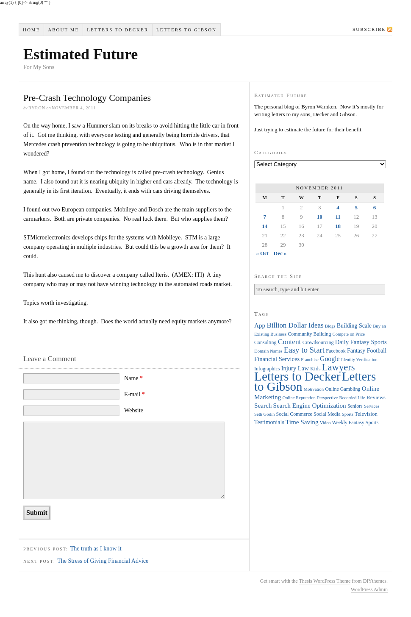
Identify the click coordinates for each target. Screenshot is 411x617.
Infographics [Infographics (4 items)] (267, 369)
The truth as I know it (96, 548)
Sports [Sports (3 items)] (347, 414)
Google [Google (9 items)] (330, 358)
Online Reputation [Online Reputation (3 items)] (299, 397)
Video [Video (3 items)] (325, 422)
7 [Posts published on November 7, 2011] (264, 217)
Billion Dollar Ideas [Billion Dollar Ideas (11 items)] (295, 325)
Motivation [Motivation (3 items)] (314, 389)
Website (133, 410)
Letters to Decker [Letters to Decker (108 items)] (297, 376)
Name (133, 378)
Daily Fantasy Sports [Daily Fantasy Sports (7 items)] (361, 342)
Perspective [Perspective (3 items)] (327, 397)
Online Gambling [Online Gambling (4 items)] (342, 389)
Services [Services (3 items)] (371, 406)
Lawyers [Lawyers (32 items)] (338, 367)
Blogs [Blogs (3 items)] (330, 326)
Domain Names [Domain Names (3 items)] (268, 351)
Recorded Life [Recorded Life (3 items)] (352, 397)
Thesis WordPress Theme (324, 581)
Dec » (280, 253)
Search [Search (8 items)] (263, 405)
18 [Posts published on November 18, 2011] (338, 226)
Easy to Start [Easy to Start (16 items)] (304, 349)
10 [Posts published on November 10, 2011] (319, 217)
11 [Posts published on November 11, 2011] (337, 217)
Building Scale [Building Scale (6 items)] (354, 325)
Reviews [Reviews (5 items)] (376, 397)
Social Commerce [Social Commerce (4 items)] (294, 414)
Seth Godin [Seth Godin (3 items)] (264, 414)
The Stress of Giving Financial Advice (102, 561)
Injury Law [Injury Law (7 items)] (295, 368)
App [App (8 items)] (259, 325)
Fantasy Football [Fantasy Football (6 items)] (366, 350)
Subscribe (369, 29)
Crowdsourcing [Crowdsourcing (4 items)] (318, 342)
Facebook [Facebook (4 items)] (335, 351)
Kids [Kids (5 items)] (315, 368)
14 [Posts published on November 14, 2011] (264, 226)
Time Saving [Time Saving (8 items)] (302, 421)
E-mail (134, 394)
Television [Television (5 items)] (366, 414)
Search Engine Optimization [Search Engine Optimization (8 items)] (309, 405)
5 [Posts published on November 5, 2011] (356, 207)
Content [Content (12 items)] (289, 342)
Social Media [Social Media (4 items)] (327, 414)
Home (31, 29)
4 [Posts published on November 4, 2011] (337, 207)
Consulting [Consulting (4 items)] (265, 342)
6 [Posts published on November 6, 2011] (374, 207)
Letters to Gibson (186, 29)
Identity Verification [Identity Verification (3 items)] (359, 359)
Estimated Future (80, 54)
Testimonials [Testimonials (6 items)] (269, 422)
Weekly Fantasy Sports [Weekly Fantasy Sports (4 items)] (355, 422)
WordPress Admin (369, 589)
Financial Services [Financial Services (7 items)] (277, 359)
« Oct (262, 253)
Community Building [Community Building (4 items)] (309, 334)
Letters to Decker (117, 29)
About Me (63, 29)
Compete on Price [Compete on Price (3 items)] (349, 334)
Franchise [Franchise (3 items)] (309, 359)
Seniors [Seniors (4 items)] (355, 406)
